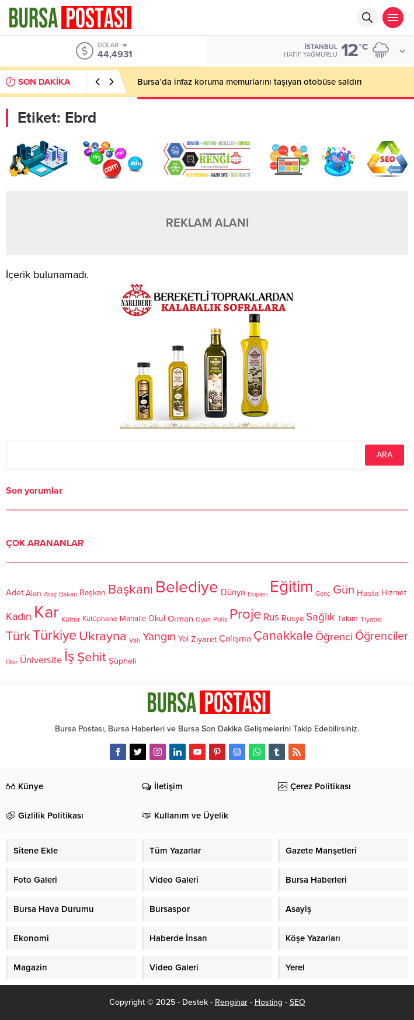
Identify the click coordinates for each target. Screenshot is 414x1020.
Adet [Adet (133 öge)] (14, 593)
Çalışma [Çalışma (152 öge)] (235, 638)
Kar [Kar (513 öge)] (46, 612)
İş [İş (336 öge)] (69, 656)
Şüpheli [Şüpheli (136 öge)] (122, 660)
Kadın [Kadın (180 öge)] (19, 616)
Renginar (231, 1002)
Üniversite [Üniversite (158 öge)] (41, 660)
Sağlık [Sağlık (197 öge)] (320, 616)
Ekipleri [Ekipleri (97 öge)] (257, 594)
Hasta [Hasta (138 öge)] (368, 593)
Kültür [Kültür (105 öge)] (70, 619)
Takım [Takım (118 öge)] (348, 618)
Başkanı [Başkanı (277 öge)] (130, 590)
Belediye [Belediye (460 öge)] (186, 587)
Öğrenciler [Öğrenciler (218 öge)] (381, 637)
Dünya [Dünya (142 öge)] (233, 592)
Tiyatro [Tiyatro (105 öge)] (371, 619)
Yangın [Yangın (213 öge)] (159, 637)
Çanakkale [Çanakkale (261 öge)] (283, 635)
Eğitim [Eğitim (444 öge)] (291, 586)
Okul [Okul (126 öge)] (156, 619)
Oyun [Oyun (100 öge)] (203, 619)
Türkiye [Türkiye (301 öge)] (54, 635)
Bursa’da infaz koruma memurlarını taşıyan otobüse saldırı (249, 82)
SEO (297, 1002)
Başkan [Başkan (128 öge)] (92, 593)
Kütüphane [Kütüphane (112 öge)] (99, 619)
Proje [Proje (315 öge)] (245, 614)
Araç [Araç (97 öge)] (50, 594)
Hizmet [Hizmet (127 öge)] (393, 593)
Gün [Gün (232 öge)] (343, 589)
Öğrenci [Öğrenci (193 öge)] (334, 636)
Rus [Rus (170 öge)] (271, 618)
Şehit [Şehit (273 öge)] (91, 657)
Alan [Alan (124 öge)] (33, 593)
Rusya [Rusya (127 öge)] (292, 618)
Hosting (269, 1002)
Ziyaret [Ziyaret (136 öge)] (204, 639)
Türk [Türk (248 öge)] (18, 636)
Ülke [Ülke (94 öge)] (12, 662)
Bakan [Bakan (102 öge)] (68, 594)
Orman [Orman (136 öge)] (180, 618)
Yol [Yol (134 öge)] (183, 639)
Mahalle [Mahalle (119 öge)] (133, 618)
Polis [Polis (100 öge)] (220, 619)
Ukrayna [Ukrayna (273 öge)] (103, 636)
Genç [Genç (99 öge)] (322, 594)
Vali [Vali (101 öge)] (134, 640)
